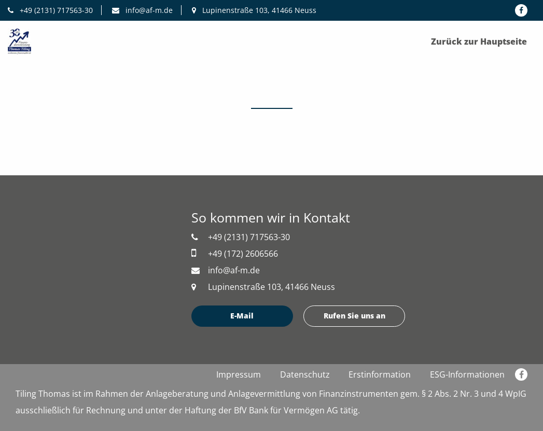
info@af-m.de (142, 10)
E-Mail (242, 316)
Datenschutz (305, 374)
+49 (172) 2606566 (234, 253)
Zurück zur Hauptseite (479, 41)
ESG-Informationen (467, 374)
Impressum (238, 374)
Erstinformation (380, 374)
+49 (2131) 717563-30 (50, 10)
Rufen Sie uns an (354, 316)
